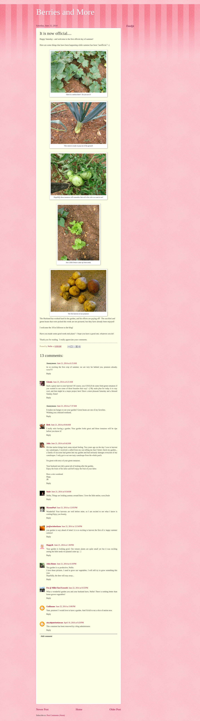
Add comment (46, 636)
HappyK (49, 545)
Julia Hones (51, 564)
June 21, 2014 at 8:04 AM (61, 425)
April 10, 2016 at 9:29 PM (74, 623)
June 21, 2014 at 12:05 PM (67, 508)
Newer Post (42, 709)
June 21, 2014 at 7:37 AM (67, 406)
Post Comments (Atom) (56, 715)
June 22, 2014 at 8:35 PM (78, 588)
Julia (48, 443)
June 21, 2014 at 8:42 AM (61, 443)
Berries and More (65, 12)
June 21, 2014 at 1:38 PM (64, 545)
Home (79, 709)
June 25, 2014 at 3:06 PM (65, 606)
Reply (48, 374)
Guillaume (50, 606)
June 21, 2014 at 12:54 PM (72, 526)
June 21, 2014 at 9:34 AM (61, 492)
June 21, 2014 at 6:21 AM (63, 382)
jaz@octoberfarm (53, 526)
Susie (48, 492)
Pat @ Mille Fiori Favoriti (57, 588)
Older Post (115, 709)
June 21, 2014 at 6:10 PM (66, 564)
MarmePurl (51, 508)
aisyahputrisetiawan (54, 623)
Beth (48, 425)
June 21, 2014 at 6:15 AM (67, 363)
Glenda (49, 382)
